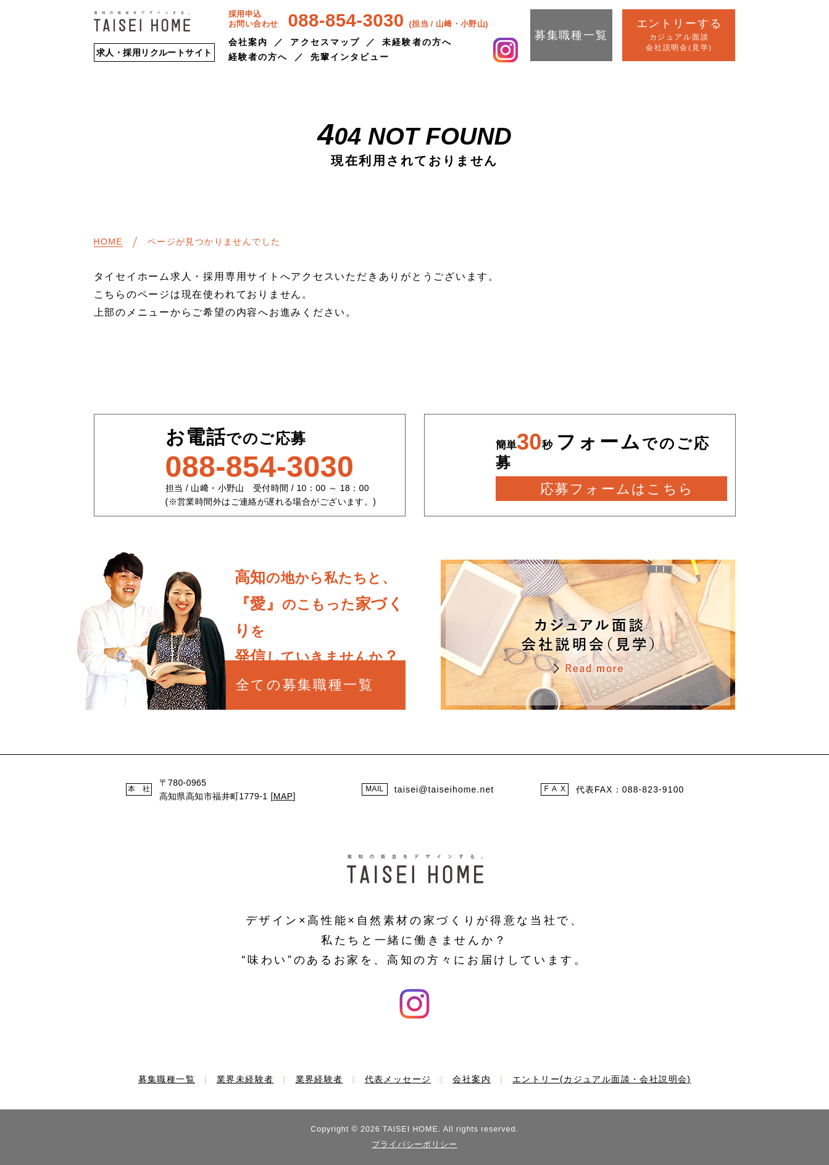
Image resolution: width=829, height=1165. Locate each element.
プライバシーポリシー (414, 1144)
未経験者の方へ (417, 42)
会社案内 (248, 42)
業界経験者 (319, 1079)
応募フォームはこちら (617, 489)
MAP (283, 796)
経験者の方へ (258, 57)
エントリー (601, 1079)
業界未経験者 (245, 1079)
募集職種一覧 (571, 35)
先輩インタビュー (350, 57)
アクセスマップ (325, 42)
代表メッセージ (398, 1079)
